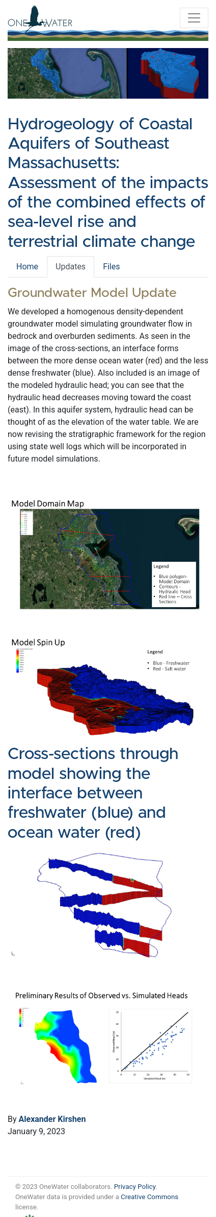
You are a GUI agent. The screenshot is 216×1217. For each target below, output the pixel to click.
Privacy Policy (134, 1186)
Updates (71, 266)
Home (27, 266)
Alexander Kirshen (52, 1119)
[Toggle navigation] (194, 18)
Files (111, 266)
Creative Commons (149, 1197)
